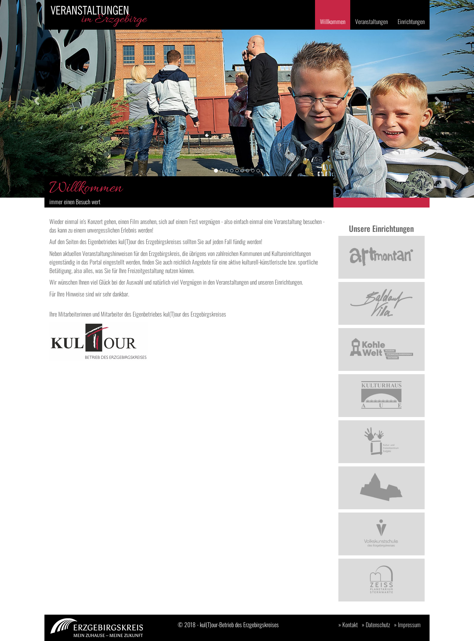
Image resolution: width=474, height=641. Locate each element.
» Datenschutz (376, 624)
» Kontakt (348, 624)
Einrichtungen (411, 21)
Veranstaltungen (371, 21)
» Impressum (407, 624)
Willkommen (332, 21)
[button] (35, 99)
